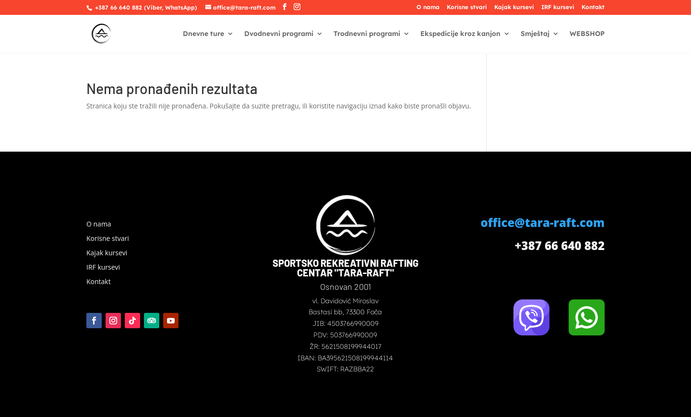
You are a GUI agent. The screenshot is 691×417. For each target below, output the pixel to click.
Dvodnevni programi (278, 34)
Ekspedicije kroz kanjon (460, 34)
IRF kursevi (557, 7)
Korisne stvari (467, 7)
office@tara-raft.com (543, 222)
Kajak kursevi (514, 7)
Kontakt (593, 7)
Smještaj (535, 34)
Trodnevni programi (367, 34)
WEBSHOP (587, 34)
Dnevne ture (203, 34)
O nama (428, 7)
